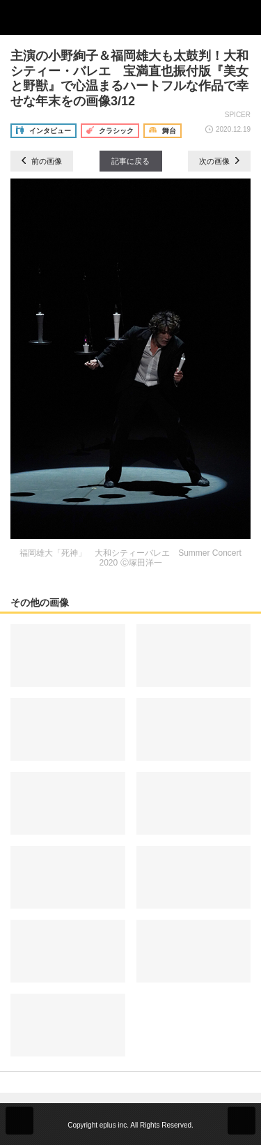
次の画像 (219, 161)
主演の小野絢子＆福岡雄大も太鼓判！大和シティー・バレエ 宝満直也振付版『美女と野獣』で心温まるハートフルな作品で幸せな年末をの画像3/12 (129, 78)
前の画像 (42, 161)
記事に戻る (130, 161)
